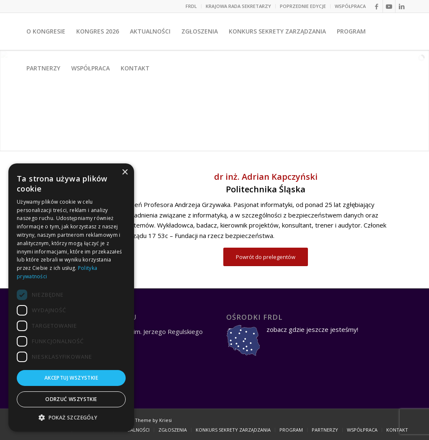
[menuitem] (191, 6)
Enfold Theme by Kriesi (145, 420)
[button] (71, 418)
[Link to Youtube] (389, 6)
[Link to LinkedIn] (401, 6)
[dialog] (71, 297)
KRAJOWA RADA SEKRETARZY (238, 6)
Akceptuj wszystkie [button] (71, 377)
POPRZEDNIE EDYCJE (303, 6)
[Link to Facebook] (376, 6)
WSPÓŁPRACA (350, 6)
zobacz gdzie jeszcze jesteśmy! (312, 329)
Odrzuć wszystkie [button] (71, 399)
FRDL (191, 6)
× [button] (124, 172)
